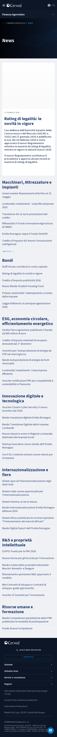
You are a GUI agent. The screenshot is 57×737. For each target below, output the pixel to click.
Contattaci (28, 657)
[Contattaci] (50, 730)
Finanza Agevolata (16, 23)
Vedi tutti (8, 251)
